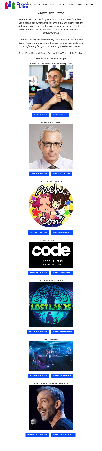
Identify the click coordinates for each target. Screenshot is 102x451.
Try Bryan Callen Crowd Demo (63, 435)
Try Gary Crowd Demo (60, 115)
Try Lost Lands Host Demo (38, 332)
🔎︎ (24, 4)
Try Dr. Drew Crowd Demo (61, 174)
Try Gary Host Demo (40, 115)
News (80, 4)
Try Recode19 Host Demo (38, 273)
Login (29, 4)
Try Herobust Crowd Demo (62, 376)
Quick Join (37, 4)
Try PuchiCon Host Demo (38, 233)
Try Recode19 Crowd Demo (62, 273)
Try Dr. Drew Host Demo (39, 174)
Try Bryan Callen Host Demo (37, 435)
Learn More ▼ (90, 4)
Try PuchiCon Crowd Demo (62, 233)
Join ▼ (45, 4)
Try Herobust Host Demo (38, 376)
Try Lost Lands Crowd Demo (62, 332)
